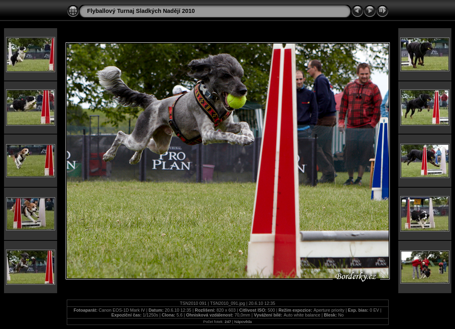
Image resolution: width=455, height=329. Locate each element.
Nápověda (243, 321)
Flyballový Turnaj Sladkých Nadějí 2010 (141, 11)
